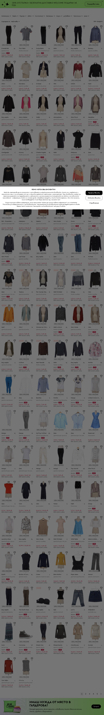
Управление (94, 709)
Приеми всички (94, 698)
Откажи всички (94, 703)
